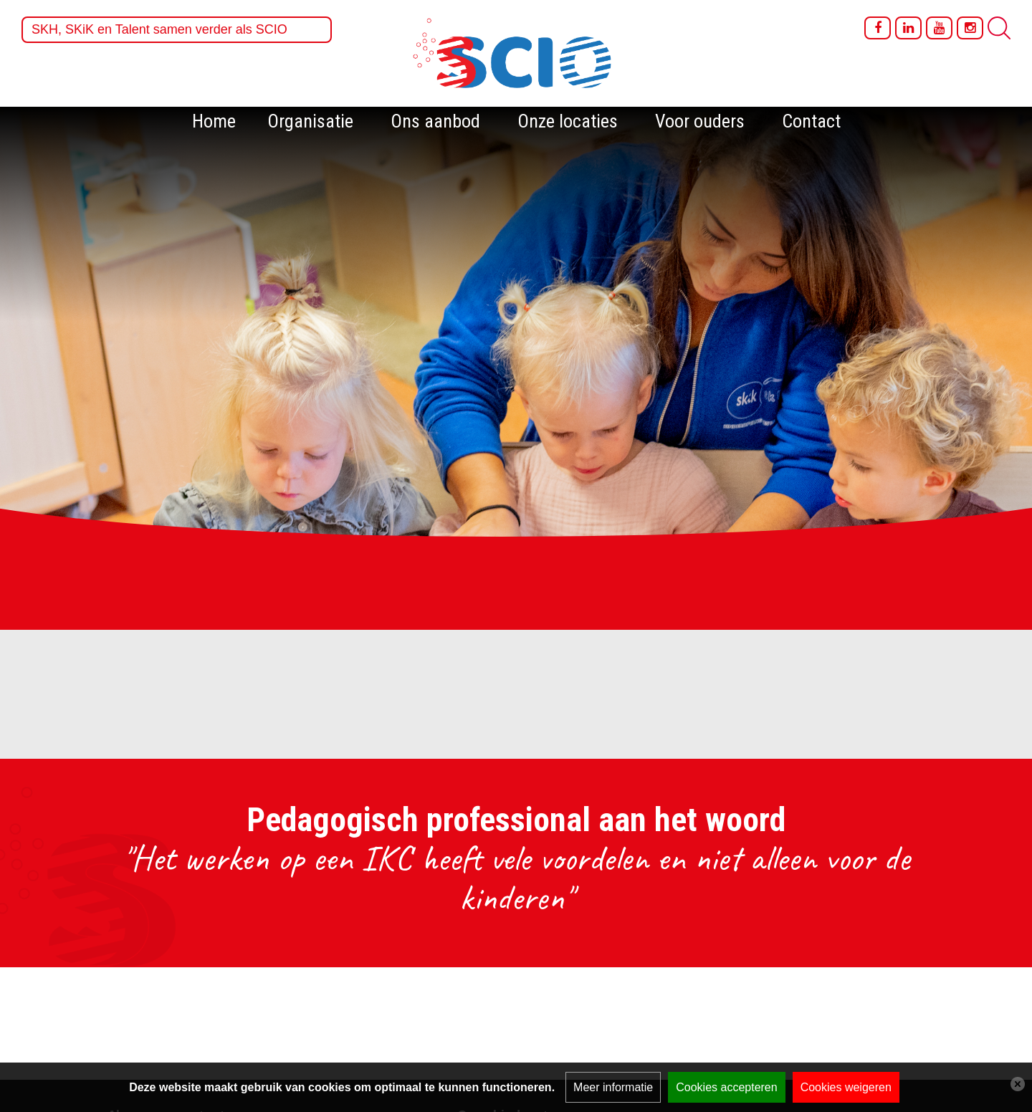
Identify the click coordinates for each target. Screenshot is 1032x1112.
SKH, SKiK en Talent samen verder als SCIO (159, 29)
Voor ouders (700, 121)
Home (214, 121)
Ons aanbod (435, 121)
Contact (811, 121)
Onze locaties (567, 121)
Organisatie (310, 121)
